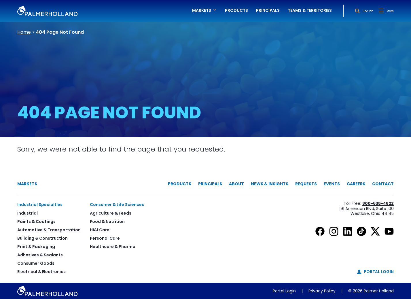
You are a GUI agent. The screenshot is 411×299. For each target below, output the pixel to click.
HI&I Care (99, 230)
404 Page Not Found (60, 32)
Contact (383, 184)
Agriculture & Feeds (110, 213)
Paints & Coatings (36, 221)
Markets (27, 184)
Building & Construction (42, 238)
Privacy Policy (322, 291)
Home (24, 32)
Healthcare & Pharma (112, 246)
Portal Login (284, 291)
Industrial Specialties (39, 204)
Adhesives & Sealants (40, 255)
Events (332, 184)
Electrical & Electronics (41, 272)
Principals (268, 10)
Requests (306, 184)
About (236, 184)
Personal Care (105, 238)
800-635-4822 (378, 203)
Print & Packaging (36, 246)
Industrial (27, 213)
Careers (356, 184)
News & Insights (269, 184)
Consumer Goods (35, 263)
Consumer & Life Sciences (117, 204)
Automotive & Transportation (49, 230)
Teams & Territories (310, 10)
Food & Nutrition (107, 221)
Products (236, 10)
